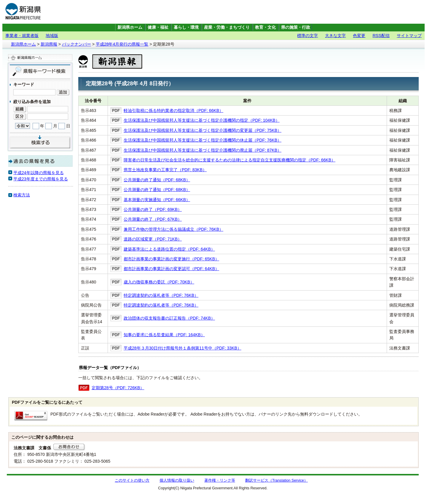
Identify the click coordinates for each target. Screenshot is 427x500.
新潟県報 (49, 44)
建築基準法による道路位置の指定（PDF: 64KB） (169, 249)
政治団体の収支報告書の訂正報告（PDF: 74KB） (169, 318)
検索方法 (21, 195)
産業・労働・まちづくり (227, 27)
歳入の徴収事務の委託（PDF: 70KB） (159, 282)
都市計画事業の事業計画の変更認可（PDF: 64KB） (171, 268)
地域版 (52, 35)
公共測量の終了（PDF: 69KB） (153, 209)
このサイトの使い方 (132, 480)
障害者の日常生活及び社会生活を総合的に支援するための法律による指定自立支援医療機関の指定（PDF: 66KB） (229, 160)
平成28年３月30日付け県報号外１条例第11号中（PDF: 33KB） (182, 348)
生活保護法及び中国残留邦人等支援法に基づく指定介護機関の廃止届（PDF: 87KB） (202, 150)
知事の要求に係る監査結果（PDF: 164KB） (164, 334)
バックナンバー (76, 44)
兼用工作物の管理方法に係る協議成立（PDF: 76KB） (173, 229)
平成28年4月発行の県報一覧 (122, 44)
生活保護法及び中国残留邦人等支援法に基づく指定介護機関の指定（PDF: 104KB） (202, 120)
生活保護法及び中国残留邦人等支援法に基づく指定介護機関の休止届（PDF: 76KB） (202, 140)
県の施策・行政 (295, 27)
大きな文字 (335, 35)
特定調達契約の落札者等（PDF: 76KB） (161, 295)
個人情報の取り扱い (177, 480)
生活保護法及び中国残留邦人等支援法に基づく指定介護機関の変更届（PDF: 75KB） (202, 130)
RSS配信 (381, 35)
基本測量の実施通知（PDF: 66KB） (157, 199)
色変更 (359, 35)
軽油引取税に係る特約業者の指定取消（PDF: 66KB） (173, 110)
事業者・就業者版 (22, 35)
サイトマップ (409, 35)
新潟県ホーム (129, 27)
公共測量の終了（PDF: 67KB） (153, 219)
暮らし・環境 (186, 27)
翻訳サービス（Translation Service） (276, 480)
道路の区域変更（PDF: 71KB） (153, 239)
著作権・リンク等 (219, 480)
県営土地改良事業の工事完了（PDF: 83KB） (165, 169)
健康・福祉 (158, 27)
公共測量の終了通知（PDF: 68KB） (157, 179)
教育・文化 (265, 27)
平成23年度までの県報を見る (40, 179)
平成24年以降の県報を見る (38, 172)
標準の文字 (307, 35)
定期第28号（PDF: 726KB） (118, 387)
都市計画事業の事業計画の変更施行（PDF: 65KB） (171, 259)
